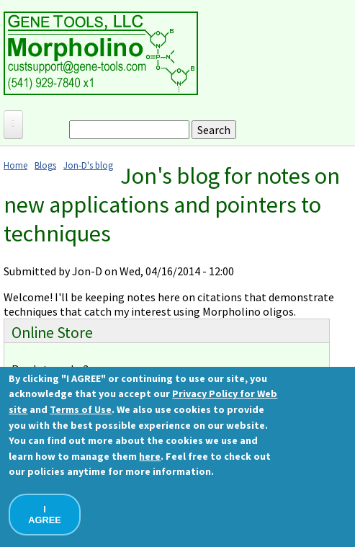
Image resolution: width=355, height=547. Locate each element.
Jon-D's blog (88, 165)
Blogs (45, 165)
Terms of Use (81, 409)
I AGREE (44, 514)
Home (15, 165)
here (150, 456)
